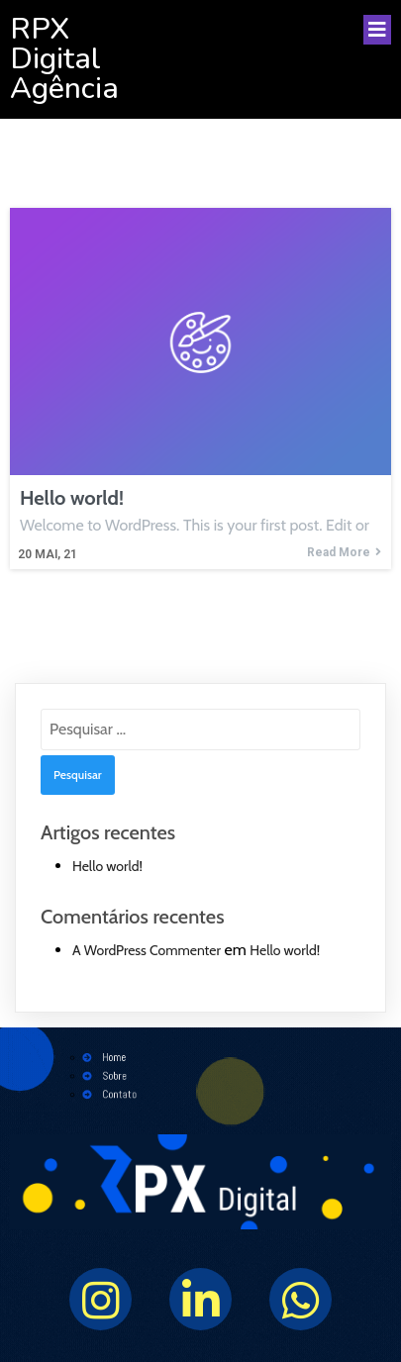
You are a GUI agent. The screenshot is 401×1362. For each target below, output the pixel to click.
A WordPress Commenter (146, 950)
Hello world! (107, 866)
